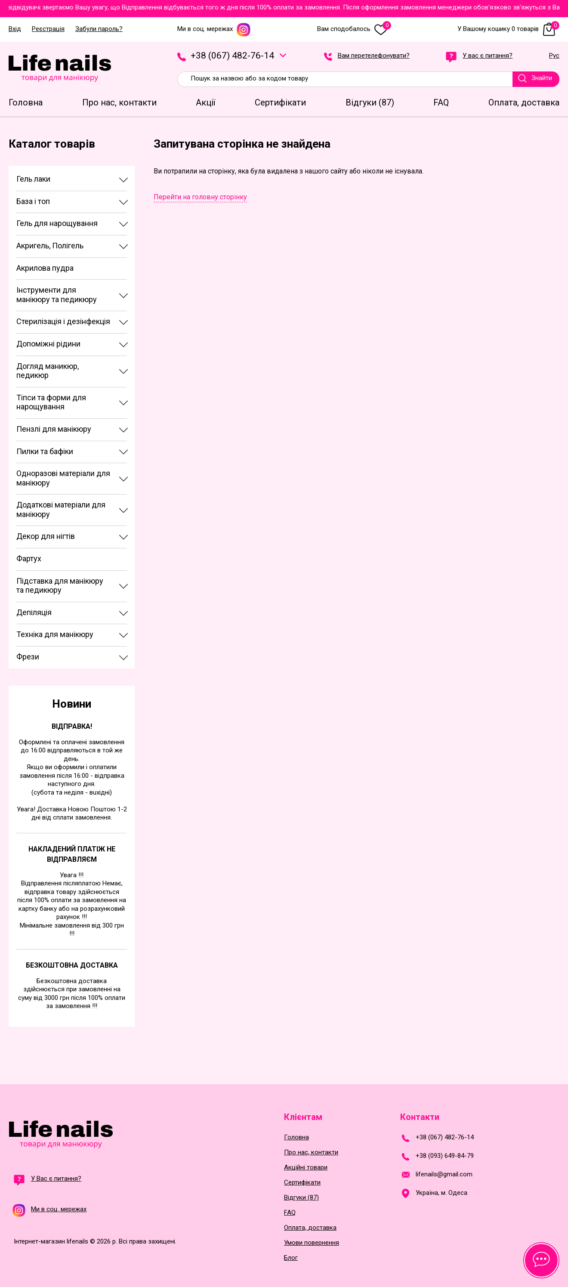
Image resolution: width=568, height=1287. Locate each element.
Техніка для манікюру (54, 634)
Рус (554, 56)
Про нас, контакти (311, 1152)
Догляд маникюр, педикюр (47, 371)
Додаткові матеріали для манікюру (60, 509)
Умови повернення (311, 1243)
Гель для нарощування (57, 223)
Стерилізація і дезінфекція (63, 321)
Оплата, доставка (310, 1228)
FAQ (290, 1213)
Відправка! (72, 726)
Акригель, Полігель (49, 245)
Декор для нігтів (45, 536)
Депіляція (34, 612)
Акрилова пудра (45, 267)
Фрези (27, 656)
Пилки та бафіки (44, 451)
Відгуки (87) (301, 1197)
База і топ (33, 201)
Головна (296, 1137)
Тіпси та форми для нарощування (51, 402)
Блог (291, 1258)
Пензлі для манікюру (53, 428)
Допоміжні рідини (48, 343)
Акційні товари (305, 1167)
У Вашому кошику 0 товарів (508, 29)
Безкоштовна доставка (72, 965)
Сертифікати (302, 1182)
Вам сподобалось (354, 29)
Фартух (28, 558)
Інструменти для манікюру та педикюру (56, 294)
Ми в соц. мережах (214, 29)
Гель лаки (33, 178)
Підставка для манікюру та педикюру (59, 585)
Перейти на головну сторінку (200, 197)
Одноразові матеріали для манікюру (63, 478)
